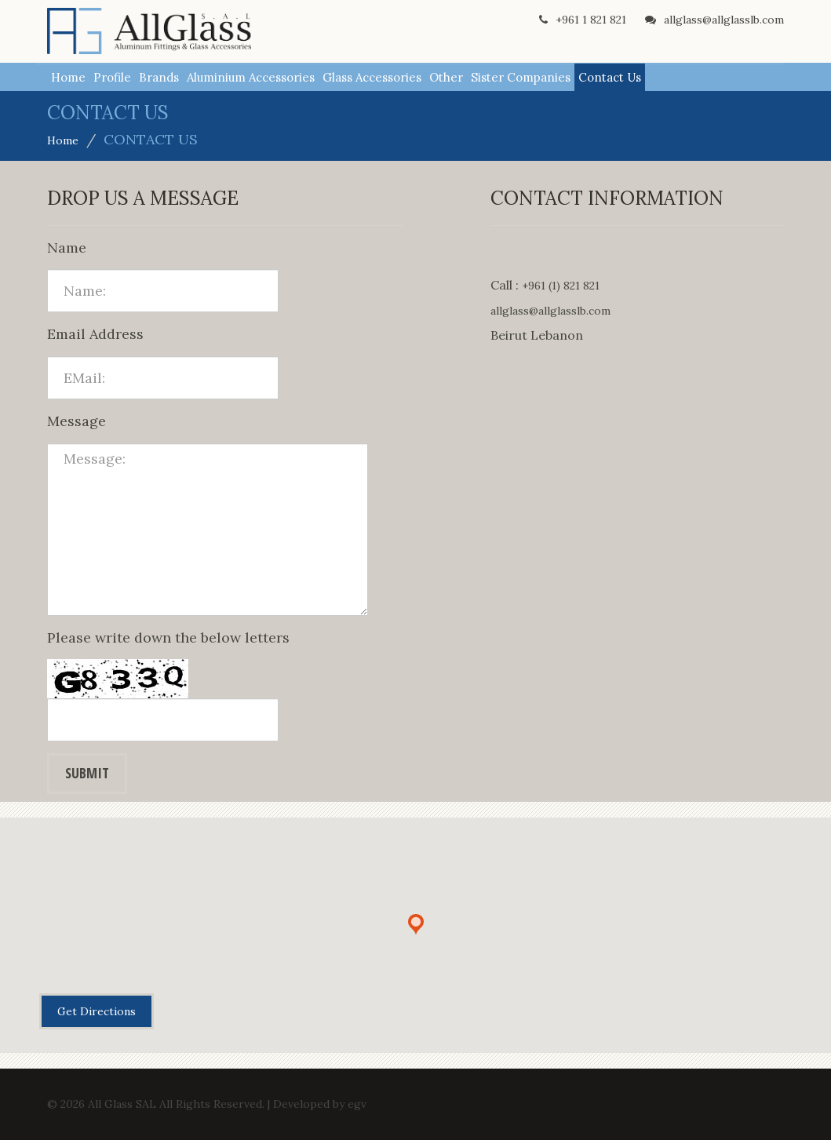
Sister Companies (520, 77)
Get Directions (96, 1011)
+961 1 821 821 (582, 20)
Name (66, 248)
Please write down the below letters (168, 637)
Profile (112, 77)
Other (446, 77)
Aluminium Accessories (251, 77)
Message (76, 421)
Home (68, 77)
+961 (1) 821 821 (561, 286)
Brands (159, 77)
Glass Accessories (372, 77)
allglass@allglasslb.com (714, 20)
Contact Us (609, 77)
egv (357, 1104)
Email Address (95, 334)
